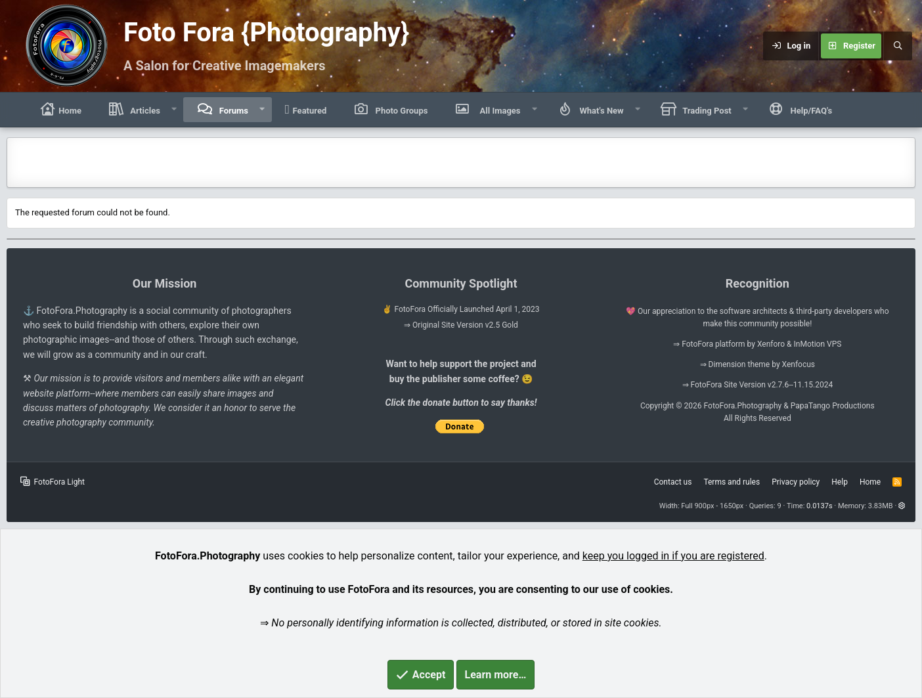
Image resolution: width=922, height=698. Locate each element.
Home (60, 109)
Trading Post (705, 111)
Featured (306, 109)
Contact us (673, 482)
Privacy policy (796, 482)
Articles (144, 111)
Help (839, 482)
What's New (600, 111)
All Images (497, 109)
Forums (232, 111)
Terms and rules (731, 482)
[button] (174, 109)
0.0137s (819, 506)
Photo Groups (400, 111)
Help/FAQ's (810, 111)
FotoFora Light (52, 482)
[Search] (897, 46)
